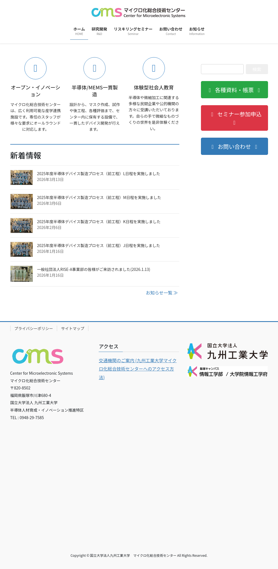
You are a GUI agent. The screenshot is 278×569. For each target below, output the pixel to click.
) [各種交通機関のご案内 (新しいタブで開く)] (104, 377)
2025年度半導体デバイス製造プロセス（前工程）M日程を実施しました (99, 197)
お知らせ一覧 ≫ (162, 292)
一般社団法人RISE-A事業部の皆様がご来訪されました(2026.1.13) (94, 269)
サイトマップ (72, 328)
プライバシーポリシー (33, 328)
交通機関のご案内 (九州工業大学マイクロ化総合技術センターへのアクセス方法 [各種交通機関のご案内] (138, 369)
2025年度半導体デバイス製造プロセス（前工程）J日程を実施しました (98, 245)
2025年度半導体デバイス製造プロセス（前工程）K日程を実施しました (99, 221)
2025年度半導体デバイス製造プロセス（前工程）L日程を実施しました (98, 173)
